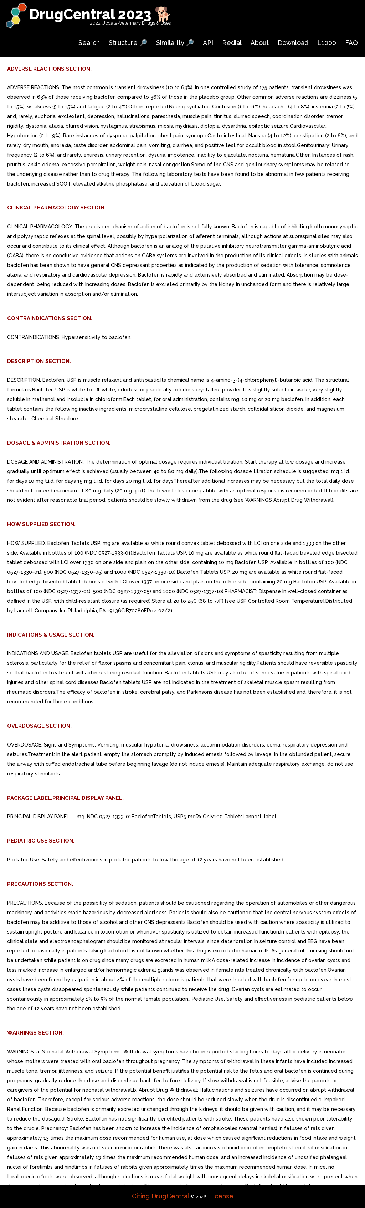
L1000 (326, 42)
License (221, 1196)
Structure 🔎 (128, 42)
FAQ (351, 42)
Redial (232, 42)
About (260, 42)
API (208, 42)
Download (293, 42)
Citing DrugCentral (160, 1196)
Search (89, 42)
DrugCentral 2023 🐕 (100, 14)
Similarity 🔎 (175, 42)
